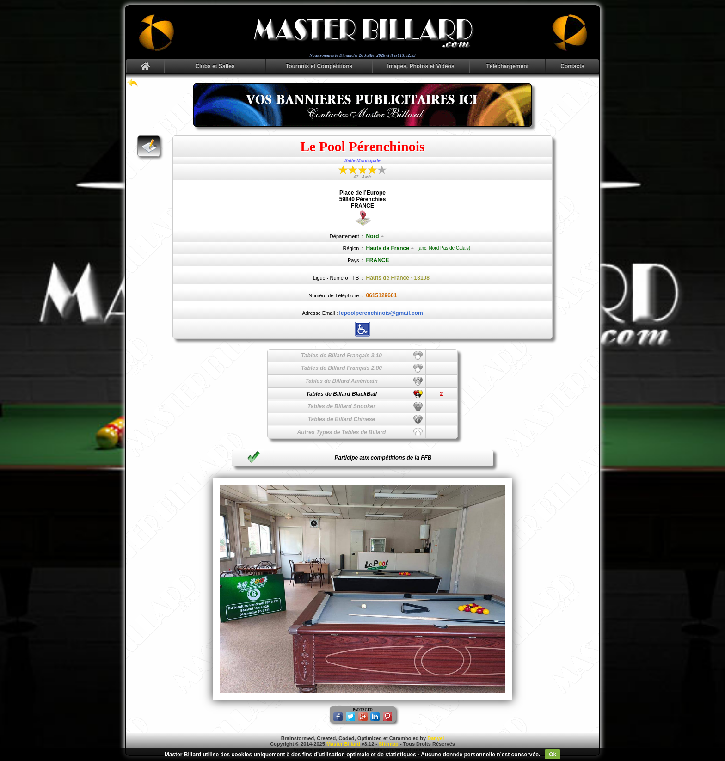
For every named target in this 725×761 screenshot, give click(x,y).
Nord (375, 236)
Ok (552, 754)
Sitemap (389, 744)
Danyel (435, 738)
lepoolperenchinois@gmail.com (381, 313)
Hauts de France (390, 248)
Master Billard (343, 744)
